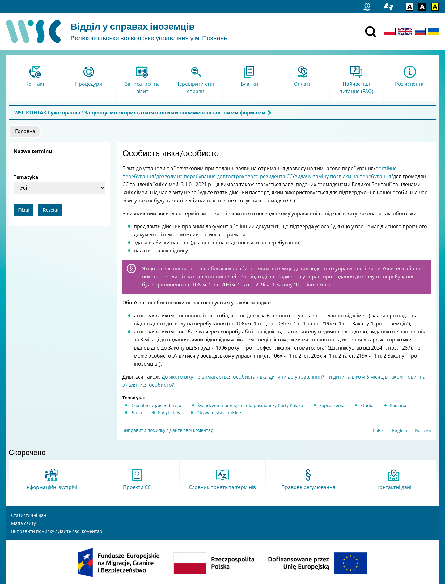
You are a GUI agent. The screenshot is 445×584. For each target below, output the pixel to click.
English (399, 430)
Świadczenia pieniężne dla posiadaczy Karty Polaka (250, 405)
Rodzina (398, 405)
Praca (136, 412)
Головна (25, 131)
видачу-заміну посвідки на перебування (343, 176)
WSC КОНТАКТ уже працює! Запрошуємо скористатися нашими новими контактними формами (139, 112)
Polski (379, 430)
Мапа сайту (23, 523)
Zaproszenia (332, 405)
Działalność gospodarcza (155, 405)
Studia (367, 405)
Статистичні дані (29, 515)
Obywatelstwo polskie (218, 412)
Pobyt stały (169, 412)
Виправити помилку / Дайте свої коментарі (168, 430)
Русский (423, 430)
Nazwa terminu (33, 151)
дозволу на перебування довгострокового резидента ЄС (224, 176)
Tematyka (26, 177)
